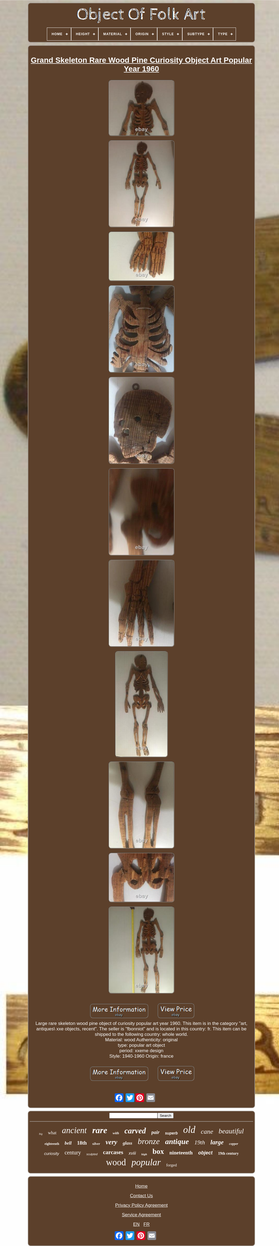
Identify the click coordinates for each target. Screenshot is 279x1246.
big (41, 1133)
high (144, 1154)
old (189, 1129)
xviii (132, 1153)
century (73, 1153)
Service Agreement (141, 1214)
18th (82, 1143)
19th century (228, 1153)
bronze (149, 1141)
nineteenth (181, 1153)
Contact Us (141, 1195)
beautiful (231, 1131)
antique (177, 1141)
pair (155, 1132)
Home (141, 1186)
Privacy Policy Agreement (141, 1205)
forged (171, 1165)
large (217, 1142)
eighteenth (52, 1144)
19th (199, 1142)
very (111, 1142)
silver (96, 1144)
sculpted (92, 1154)
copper (233, 1144)
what (52, 1132)
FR (147, 1224)
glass (127, 1143)
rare (99, 1130)
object (205, 1153)
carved (135, 1130)
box (158, 1151)
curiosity (51, 1153)
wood (116, 1162)
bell (68, 1143)
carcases (113, 1152)
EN (136, 1224)
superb (171, 1133)
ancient (74, 1130)
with (116, 1133)
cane (207, 1131)
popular (146, 1162)
